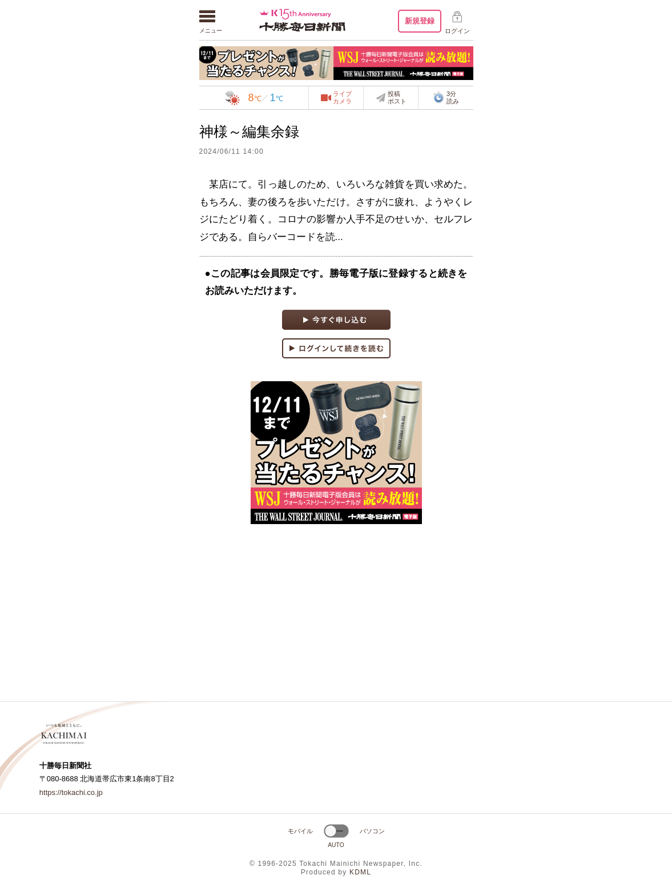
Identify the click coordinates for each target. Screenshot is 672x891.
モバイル (300, 831)
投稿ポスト (397, 97)
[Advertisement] (336, 612)
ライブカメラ (342, 97)
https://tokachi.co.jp (71, 792)
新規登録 (419, 21)
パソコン (372, 831)
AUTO (336, 845)
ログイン (457, 30)
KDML (360, 872)
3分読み (445, 97)
